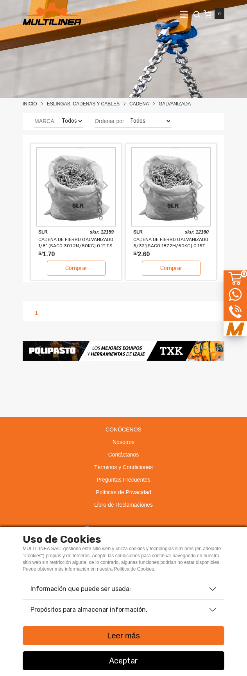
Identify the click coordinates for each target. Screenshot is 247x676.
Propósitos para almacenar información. (88, 609)
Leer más (123, 635)
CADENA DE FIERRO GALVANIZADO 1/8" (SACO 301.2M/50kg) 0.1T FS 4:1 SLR (75, 242)
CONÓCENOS (123, 429)
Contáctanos (123, 454)
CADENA (139, 103)
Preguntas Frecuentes (123, 480)
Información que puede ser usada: (80, 589)
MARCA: (44, 121)
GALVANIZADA (175, 103)
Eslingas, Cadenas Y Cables (83, 103)
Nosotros (123, 442)
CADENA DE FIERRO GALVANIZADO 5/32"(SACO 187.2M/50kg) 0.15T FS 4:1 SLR (170, 242)
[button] (38, 351)
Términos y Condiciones (123, 467)
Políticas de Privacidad (123, 492)
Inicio (30, 103)
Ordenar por (109, 121)
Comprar (76, 268)
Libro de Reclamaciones (123, 505)
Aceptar (123, 660)
